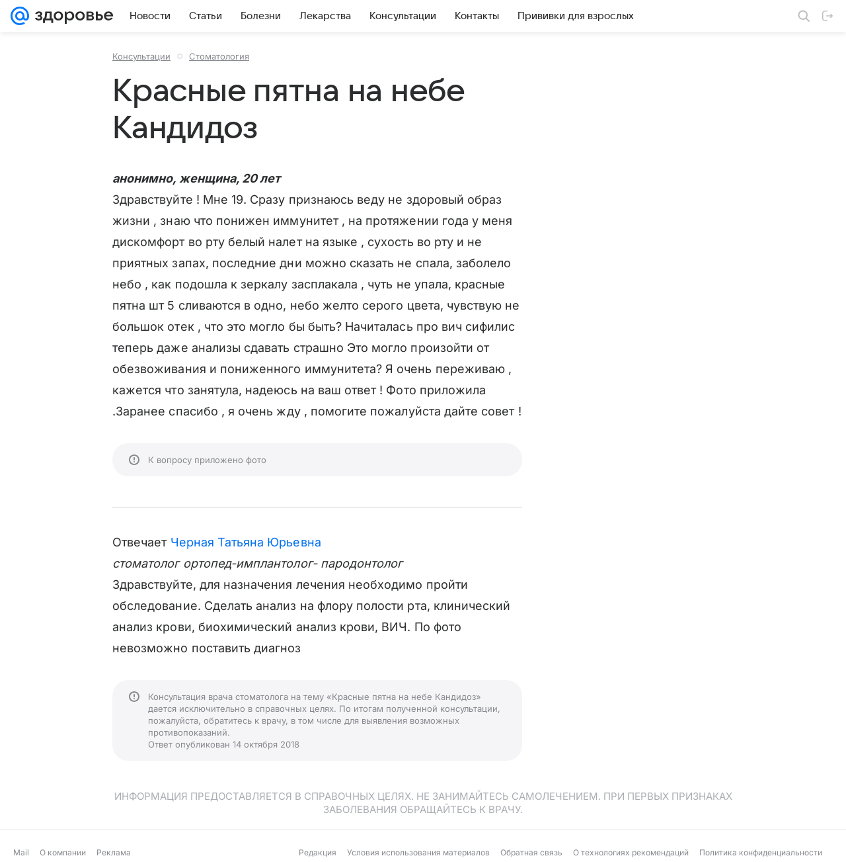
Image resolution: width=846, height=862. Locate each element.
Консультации (141, 56)
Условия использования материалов (418, 852)
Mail (21, 852)
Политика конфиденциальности (760, 852)
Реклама (113, 852)
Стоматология (219, 56)
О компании (63, 852)
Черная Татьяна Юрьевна (246, 542)
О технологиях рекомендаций (631, 852)
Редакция (317, 852)
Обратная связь (531, 852)
